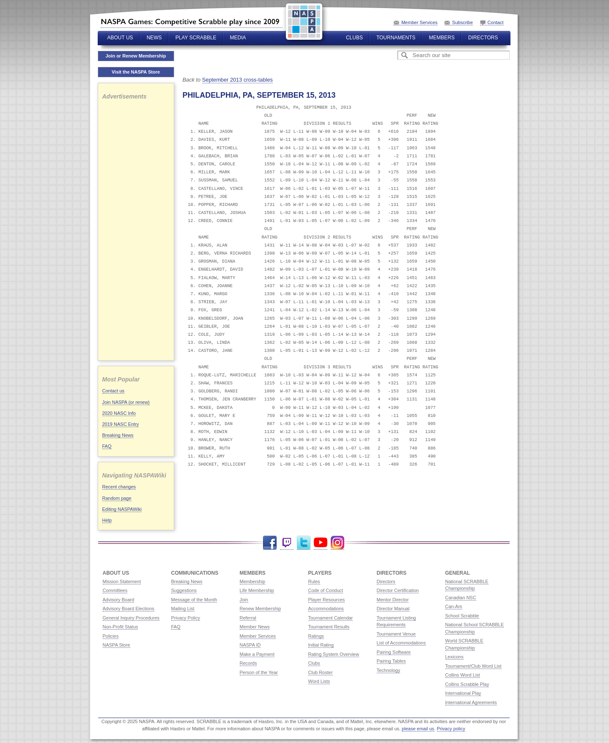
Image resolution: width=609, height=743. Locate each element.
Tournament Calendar (330, 617)
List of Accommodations (401, 642)
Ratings (316, 636)
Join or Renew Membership (135, 55)
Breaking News (118, 435)
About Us (120, 38)
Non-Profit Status (120, 626)
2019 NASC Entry (120, 424)
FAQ (107, 446)
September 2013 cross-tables (237, 80)
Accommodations (326, 608)
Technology (389, 670)
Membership (253, 581)
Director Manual (393, 608)
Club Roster (320, 672)
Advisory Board (118, 599)
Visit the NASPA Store (136, 71)
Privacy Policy (185, 617)
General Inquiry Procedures (131, 617)
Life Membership (257, 590)
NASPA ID (250, 644)
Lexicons (454, 656)
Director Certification (398, 590)
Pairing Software (394, 652)
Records (248, 663)
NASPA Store (116, 644)
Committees (115, 590)
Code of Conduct (325, 590)
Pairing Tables (391, 660)
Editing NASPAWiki (122, 509)
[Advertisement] (136, 229)
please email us (418, 728)
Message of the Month (194, 599)
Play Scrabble (196, 38)
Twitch (287, 543)
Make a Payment (257, 654)
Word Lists (319, 681)
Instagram (337, 543)
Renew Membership (260, 608)
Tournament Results (329, 626)
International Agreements (471, 702)
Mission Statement (122, 581)
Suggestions (184, 590)
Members (442, 38)
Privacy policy (451, 728)
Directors (483, 38)
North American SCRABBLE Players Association (192, 21)
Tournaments (395, 38)
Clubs (354, 38)
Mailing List (183, 608)
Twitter (303, 543)
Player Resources (326, 599)
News (154, 38)
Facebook (270, 543)
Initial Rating (321, 644)
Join (244, 599)
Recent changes (119, 486)
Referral (248, 617)
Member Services (419, 22)
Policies (111, 636)
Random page (117, 498)
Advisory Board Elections (128, 608)
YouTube (320, 543)
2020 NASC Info (119, 413)
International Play (463, 693)
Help (107, 520)
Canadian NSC (460, 597)
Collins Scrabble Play (467, 684)
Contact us (113, 390)
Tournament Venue (396, 633)
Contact (496, 22)
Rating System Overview (333, 654)
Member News (255, 626)
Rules (314, 581)
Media (238, 38)
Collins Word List (462, 674)
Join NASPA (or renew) (126, 402)
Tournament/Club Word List (473, 666)
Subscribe (462, 22)
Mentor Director (393, 599)
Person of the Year (259, 672)
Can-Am (453, 606)
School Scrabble (462, 615)
